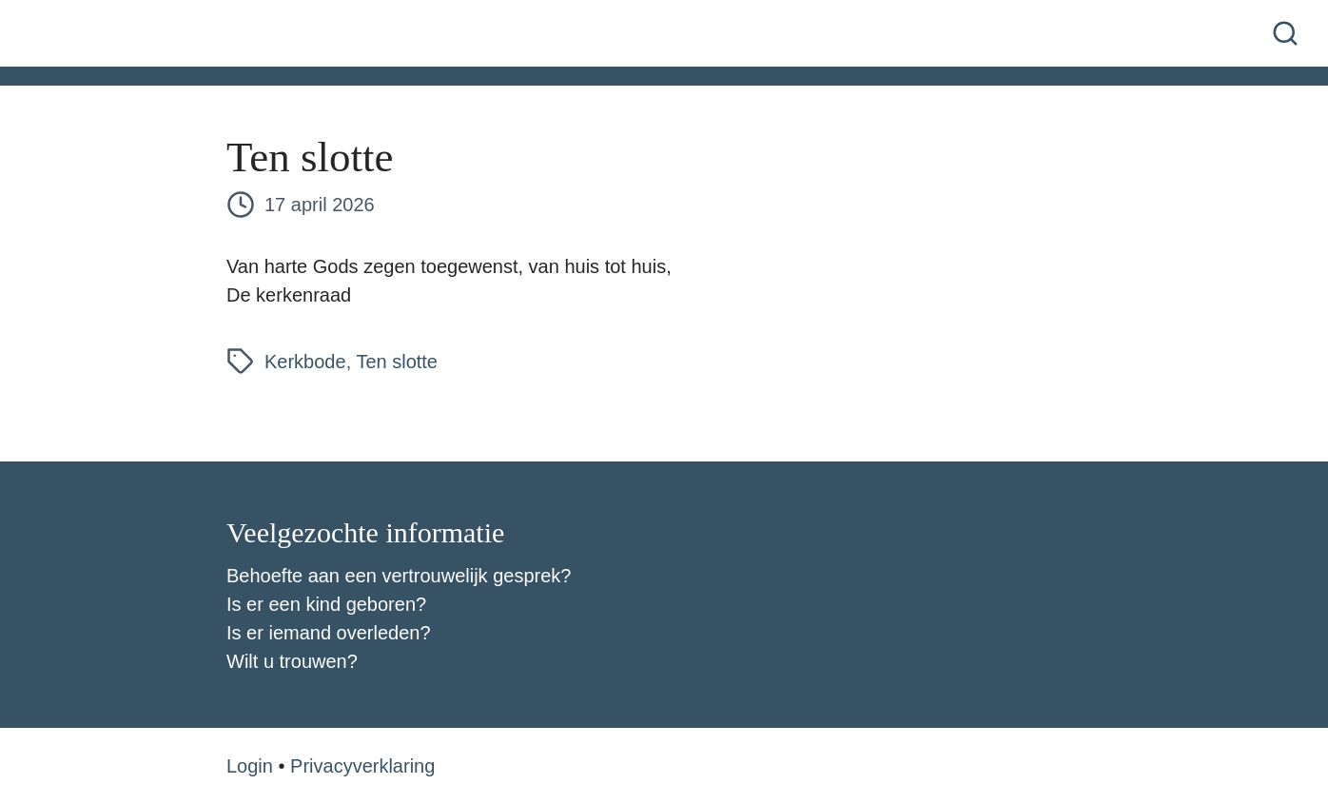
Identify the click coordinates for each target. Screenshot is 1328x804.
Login (249, 765)
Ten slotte (397, 361)
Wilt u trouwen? (292, 661)
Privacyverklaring (362, 765)
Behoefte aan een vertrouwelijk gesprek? (398, 575)
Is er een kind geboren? (326, 604)
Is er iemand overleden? (328, 632)
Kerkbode (305, 361)
